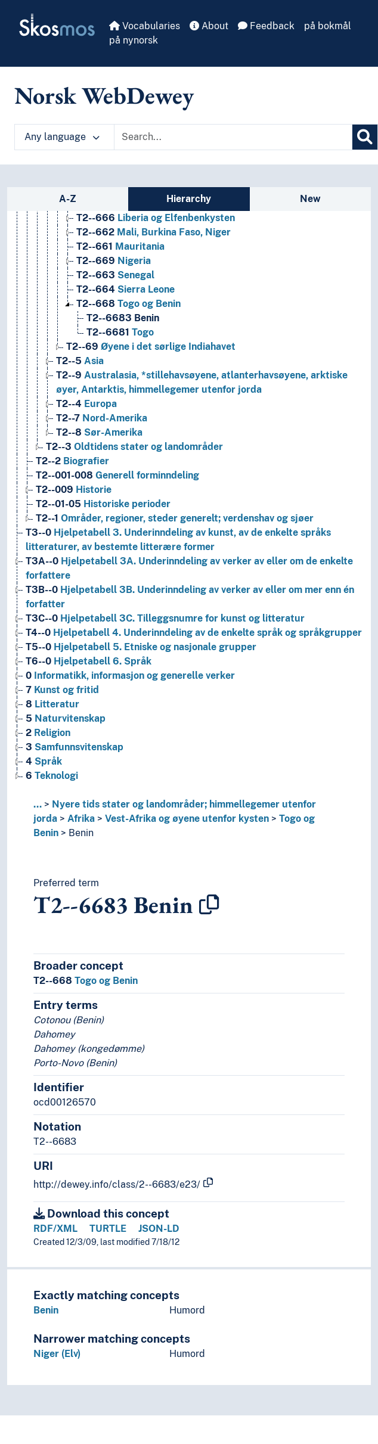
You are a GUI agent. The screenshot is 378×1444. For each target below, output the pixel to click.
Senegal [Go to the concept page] (115, 275)
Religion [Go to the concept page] (48, 732)
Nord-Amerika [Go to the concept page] (101, 418)
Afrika (81, 818)
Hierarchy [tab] (188, 198)
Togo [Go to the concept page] (120, 332)
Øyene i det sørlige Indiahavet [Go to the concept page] (151, 346)
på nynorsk (133, 40)
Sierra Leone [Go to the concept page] (125, 289)
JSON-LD (158, 1228)
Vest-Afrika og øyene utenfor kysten (187, 818)
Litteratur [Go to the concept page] (52, 704)
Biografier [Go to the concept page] (72, 461)
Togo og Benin (85, 980)
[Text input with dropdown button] (233, 137)
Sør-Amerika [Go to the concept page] (99, 432)
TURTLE (107, 1228)
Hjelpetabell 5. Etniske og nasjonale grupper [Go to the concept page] (141, 647)
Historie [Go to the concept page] (73, 489)
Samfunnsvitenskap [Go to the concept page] (74, 747)
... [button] (37, 804)
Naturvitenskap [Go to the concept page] (66, 718)
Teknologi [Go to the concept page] (52, 775)
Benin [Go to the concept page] (122, 318)
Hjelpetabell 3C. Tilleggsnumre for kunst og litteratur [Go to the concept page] (165, 618)
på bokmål (327, 26)
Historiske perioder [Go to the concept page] (103, 504)
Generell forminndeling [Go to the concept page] (117, 475)
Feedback (266, 26)
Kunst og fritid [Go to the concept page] (62, 689)
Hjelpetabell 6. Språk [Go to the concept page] (88, 661)
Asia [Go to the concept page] (80, 361)
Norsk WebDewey (104, 95)
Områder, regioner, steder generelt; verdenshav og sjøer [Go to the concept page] (175, 518)
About (209, 26)
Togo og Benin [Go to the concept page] (128, 303)
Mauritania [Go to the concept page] (120, 246)
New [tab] (310, 198)
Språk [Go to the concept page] (44, 761)
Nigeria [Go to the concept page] (113, 260)
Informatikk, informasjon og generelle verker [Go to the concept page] (130, 675)
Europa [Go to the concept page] (86, 403)
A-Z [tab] (67, 198)
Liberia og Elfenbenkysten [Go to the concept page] (155, 217)
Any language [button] (62, 136)
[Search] (365, 137)
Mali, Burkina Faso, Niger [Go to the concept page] (153, 232)
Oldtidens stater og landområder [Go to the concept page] (134, 446)
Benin (81, 833)
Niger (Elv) (56, 1353)
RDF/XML (55, 1228)
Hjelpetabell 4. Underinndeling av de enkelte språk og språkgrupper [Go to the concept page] (194, 632)
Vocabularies (144, 26)
